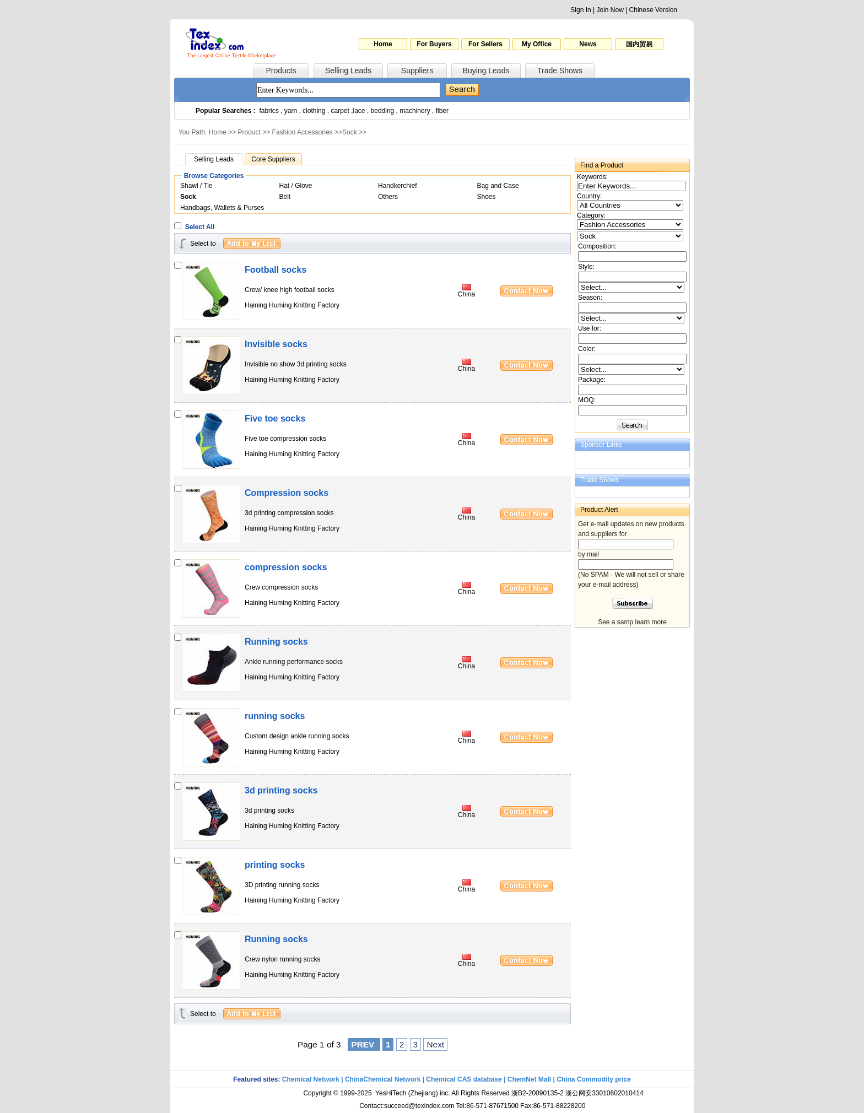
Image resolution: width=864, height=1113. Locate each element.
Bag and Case (498, 186)
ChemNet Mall (529, 1079)
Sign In (580, 10)
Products (281, 70)
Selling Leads (348, 70)
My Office (537, 44)
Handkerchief (397, 186)
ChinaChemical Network (382, 1079)
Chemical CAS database (463, 1079)
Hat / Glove (295, 186)
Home (383, 44)
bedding (383, 111)
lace (359, 111)
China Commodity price (594, 1079)
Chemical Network (311, 1079)
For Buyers (434, 44)
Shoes (486, 197)
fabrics (268, 111)
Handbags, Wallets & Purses (222, 208)
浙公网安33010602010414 (604, 1093)
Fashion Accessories (302, 132)
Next (435, 1044)
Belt (285, 197)
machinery (414, 111)
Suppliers (417, 70)
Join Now (609, 10)
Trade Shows (559, 70)
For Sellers (485, 44)
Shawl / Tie (196, 186)
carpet (340, 111)
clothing (314, 111)
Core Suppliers (273, 159)
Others (388, 197)
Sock (349, 132)
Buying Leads (486, 70)
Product (249, 132)
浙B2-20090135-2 (537, 1093)
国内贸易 (639, 44)
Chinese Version (653, 10)
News (587, 44)
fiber (442, 111)
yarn (290, 111)
